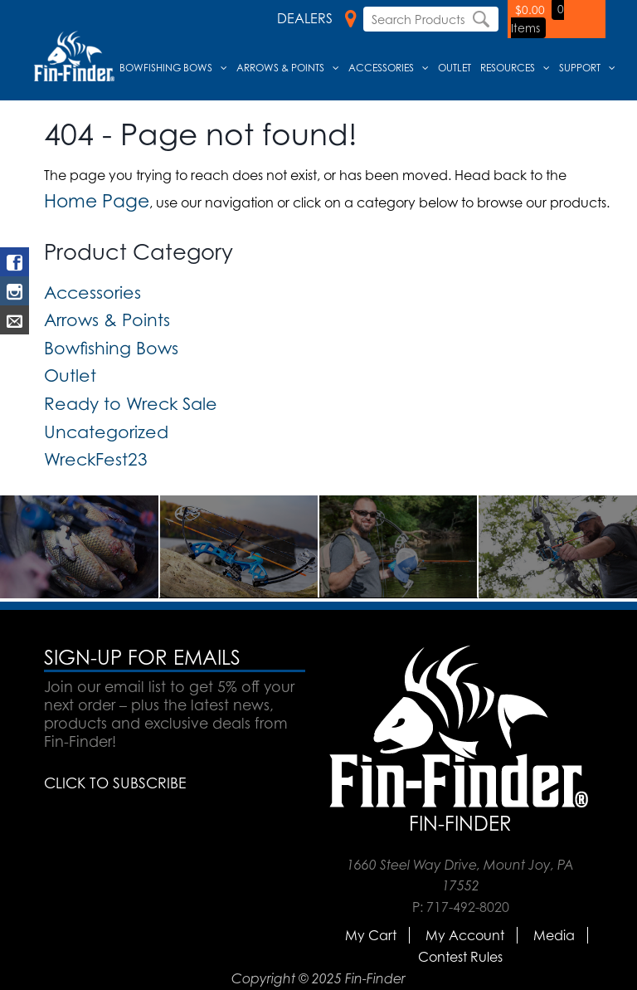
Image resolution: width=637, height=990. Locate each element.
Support (580, 67)
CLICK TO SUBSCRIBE (115, 782)
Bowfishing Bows (165, 67)
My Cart (370, 935)
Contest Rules (460, 957)
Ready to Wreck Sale (130, 403)
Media (554, 935)
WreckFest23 (96, 459)
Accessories (381, 67)
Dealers (317, 18)
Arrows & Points (280, 67)
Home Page (96, 200)
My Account (464, 935)
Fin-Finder (460, 823)
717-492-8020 (467, 907)
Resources (507, 67)
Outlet (454, 67)
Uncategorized (106, 431)
